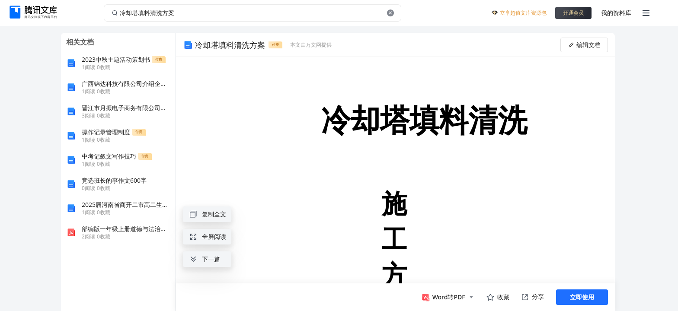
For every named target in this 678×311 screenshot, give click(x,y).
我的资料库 (616, 13)
